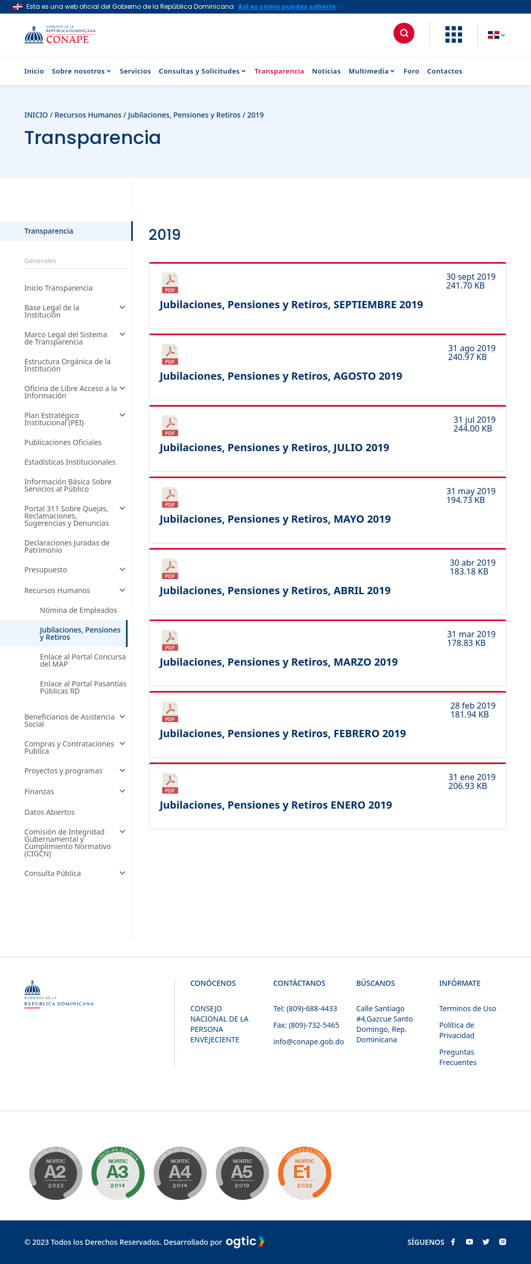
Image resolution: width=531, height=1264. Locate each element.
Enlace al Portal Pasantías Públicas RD (83, 687)
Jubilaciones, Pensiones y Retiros (185, 115)
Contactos (445, 71)
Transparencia (279, 71)
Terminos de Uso (467, 1008)
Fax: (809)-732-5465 (306, 1025)
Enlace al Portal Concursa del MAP (83, 660)
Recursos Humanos (87, 115)
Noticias (326, 71)
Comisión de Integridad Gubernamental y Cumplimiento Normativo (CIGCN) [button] (76, 842)
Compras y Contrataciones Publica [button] (76, 747)
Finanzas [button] (76, 792)
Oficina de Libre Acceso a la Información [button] (76, 392)
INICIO (36, 115)
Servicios (135, 71)
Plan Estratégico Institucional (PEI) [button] (76, 419)
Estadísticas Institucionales (70, 462)
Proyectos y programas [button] (76, 771)
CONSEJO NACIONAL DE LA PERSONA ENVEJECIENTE (219, 1023)
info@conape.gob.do (308, 1041)
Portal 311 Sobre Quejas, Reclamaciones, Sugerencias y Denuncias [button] (76, 516)
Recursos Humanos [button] (76, 591)
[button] (453, 40)
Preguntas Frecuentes (458, 1057)
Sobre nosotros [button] (82, 71)
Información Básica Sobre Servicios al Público (67, 485)
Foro (411, 71)
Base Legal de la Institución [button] (76, 311)
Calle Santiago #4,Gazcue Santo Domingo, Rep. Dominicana (384, 1023)
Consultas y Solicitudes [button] (203, 71)
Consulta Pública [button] (76, 874)
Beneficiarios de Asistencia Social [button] (76, 720)
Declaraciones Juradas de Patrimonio (67, 546)
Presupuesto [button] (76, 570)
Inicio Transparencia (58, 288)
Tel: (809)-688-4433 (305, 1008)
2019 (255, 115)
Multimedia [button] (372, 71)
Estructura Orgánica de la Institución (67, 365)
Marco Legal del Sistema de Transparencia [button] (76, 338)
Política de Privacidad (456, 1030)
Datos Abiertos (49, 812)
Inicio (34, 71)
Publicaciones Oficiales (63, 442)
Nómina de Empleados (78, 610)
